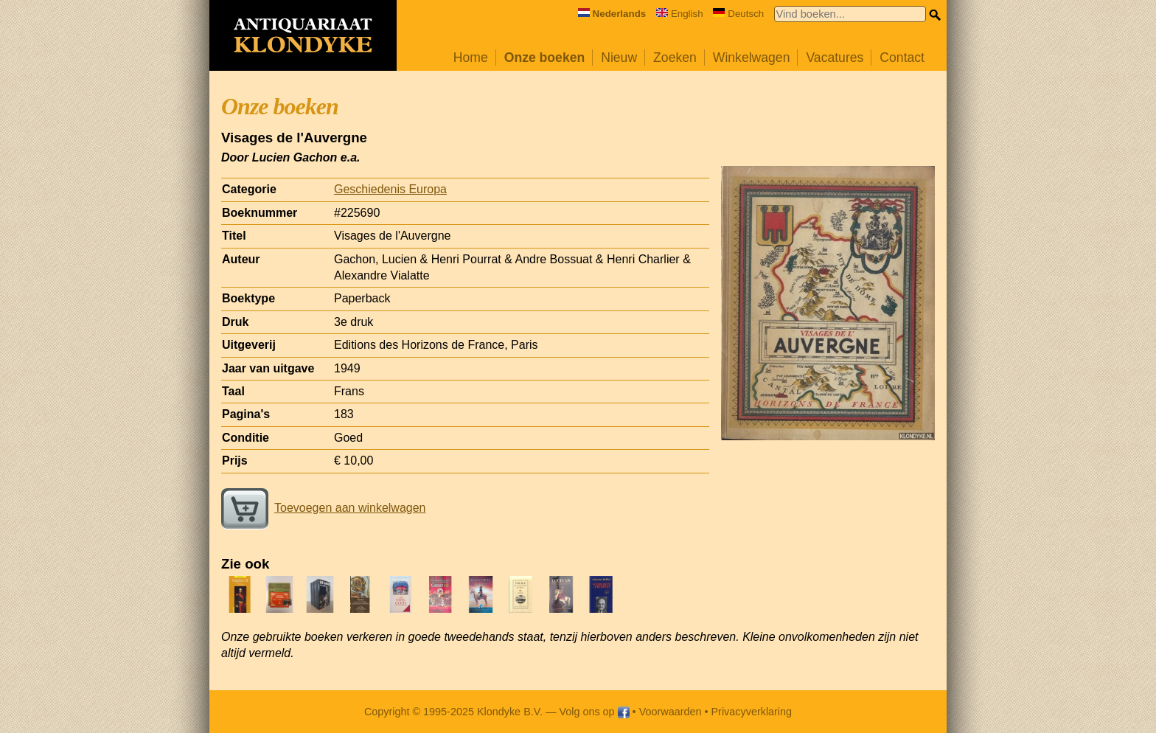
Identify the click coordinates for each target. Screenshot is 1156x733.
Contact (902, 57)
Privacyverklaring (752, 712)
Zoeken (675, 57)
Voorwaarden (670, 712)
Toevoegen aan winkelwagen (323, 507)
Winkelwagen (751, 57)
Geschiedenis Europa (390, 189)
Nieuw (619, 57)
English (679, 13)
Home (470, 57)
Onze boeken (544, 57)
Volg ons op (594, 712)
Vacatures (834, 57)
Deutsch (738, 13)
